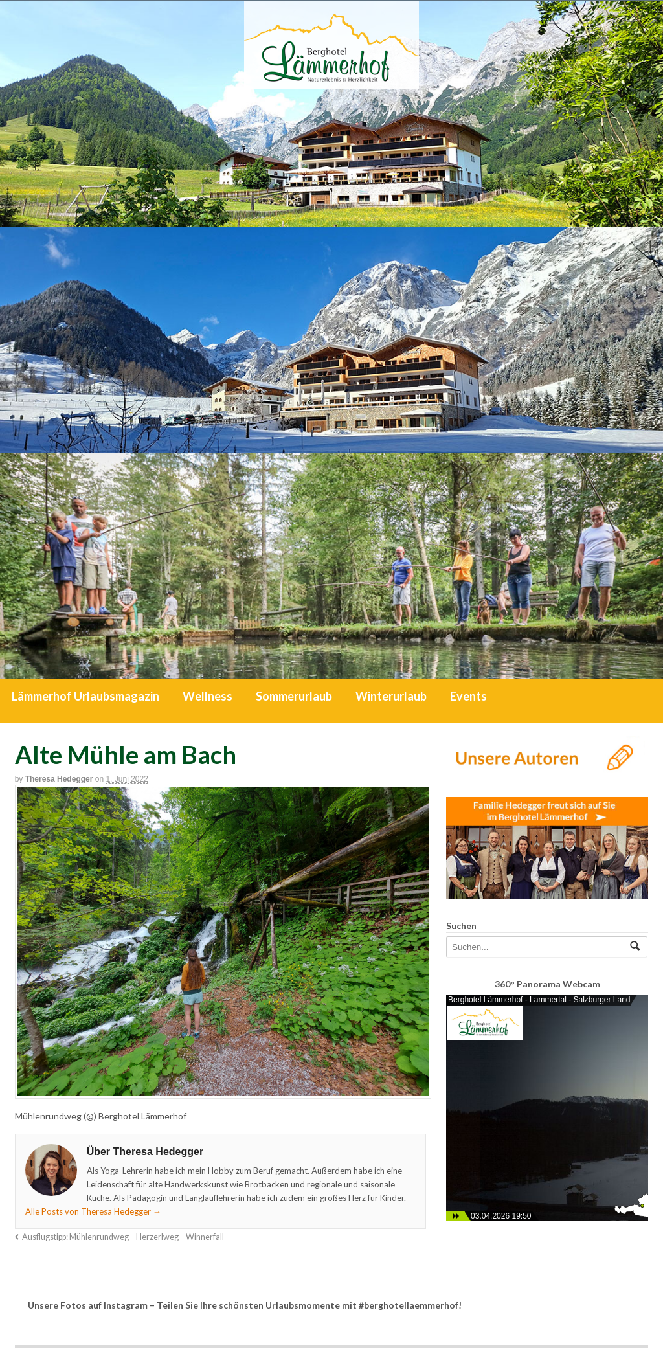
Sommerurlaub (294, 696)
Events (468, 696)
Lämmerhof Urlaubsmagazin (85, 696)
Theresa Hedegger (59, 778)
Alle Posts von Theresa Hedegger (93, 1211)
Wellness (207, 696)
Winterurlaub (391, 696)
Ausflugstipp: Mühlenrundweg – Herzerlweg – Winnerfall (123, 1237)
